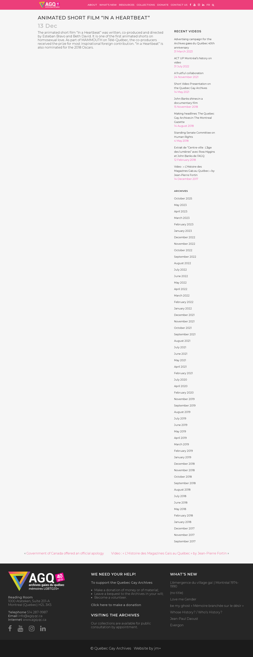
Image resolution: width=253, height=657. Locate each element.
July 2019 (180, 418)
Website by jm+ (147, 648)
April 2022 (180, 289)
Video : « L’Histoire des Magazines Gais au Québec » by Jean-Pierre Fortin (194, 171)
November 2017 (184, 535)
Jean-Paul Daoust (184, 619)
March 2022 (182, 295)
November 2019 (184, 399)
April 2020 (180, 386)
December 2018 (184, 463)
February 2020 (184, 392)
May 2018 (180, 509)
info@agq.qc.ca (25, 616)
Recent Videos (187, 31)
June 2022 (181, 276)
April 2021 (180, 366)
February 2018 (183, 515)
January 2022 (183, 308)
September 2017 (185, 541)
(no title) (176, 593)
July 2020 (180, 379)
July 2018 (180, 496)
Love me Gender (183, 599)
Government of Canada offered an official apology (65, 553)
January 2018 (182, 522)
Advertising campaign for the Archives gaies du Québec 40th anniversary (194, 43)
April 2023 (180, 211)
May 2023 (180, 205)
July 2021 (180, 347)
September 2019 (185, 405)
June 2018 (180, 502)
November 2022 (184, 243)
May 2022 (180, 282)
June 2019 (180, 425)
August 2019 (182, 412)
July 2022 (180, 269)
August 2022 (182, 263)
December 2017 (184, 528)
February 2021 (183, 373)
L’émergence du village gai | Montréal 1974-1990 (204, 584)
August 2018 (182, 489)
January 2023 (183, 230)
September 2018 (185, 483)
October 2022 (183, 250)
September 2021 (185, 334)
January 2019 (182, 457)
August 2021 (182, 340)
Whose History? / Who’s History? (196, 612)
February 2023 (183, 224)
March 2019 (181, 444)
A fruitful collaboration (188, 73)
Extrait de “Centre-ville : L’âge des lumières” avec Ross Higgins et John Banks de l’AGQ (194, 152)
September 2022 (185, 256)
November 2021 (184, 321)
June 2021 (180, 353)
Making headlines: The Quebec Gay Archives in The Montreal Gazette (194, 118)
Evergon (177, 625)
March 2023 (182, 217)
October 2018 (183, 476)
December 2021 (184, 315)
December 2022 (184, 237)
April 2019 (180, 437)
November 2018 (184, 470)
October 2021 (183, 327)
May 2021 (180, 360)
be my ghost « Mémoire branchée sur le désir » (207, 606)
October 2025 (183, 198)
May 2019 (180, 431)
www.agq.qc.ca (27, 620)
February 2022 (183, 302)
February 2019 (183, 450)
